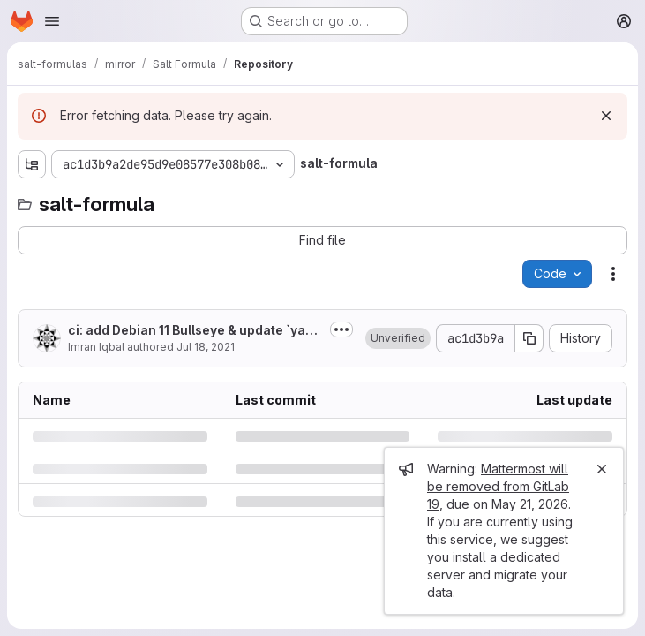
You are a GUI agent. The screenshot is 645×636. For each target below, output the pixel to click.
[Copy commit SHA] (529, 338)
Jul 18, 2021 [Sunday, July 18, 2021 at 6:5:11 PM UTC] (205, 346)
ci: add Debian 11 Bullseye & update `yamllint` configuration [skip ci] (195, 330)
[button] (398, 338)
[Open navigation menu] (52, 21)
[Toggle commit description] (341, 329)
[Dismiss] (606, 115)
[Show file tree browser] (32, 164)
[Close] (601, 469)
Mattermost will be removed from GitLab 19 (498, 486)
